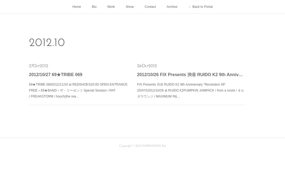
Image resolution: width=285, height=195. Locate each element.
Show (130, 7)
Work (111, 7)
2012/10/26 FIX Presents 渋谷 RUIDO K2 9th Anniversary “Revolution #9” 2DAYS (191, 74)
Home (76, 7)
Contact (150, 7)
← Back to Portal (200, 7)
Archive (172, 7)
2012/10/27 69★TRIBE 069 (55, 74)
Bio (94, 7)
